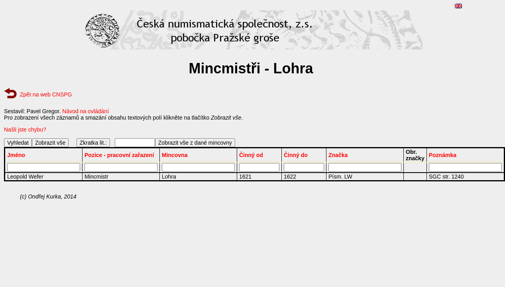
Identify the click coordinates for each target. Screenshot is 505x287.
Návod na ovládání (85, 111)
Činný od (251, 155)
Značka (338, 155)
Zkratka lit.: (93, 143)
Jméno (16, 155)
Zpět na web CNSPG (46, 94)
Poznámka (442, 155)
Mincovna (175, 155)
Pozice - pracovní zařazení (119, 155)
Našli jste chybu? (25, 129)
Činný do (296, 155)
